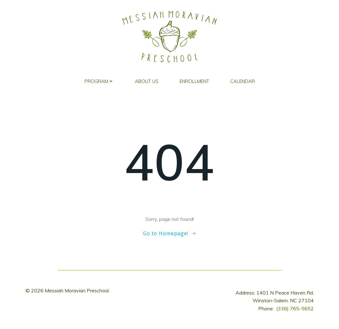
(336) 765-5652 (295, 308)
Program (99, 81)
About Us (146, 81)
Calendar (242, 81)
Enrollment (194, 81)
